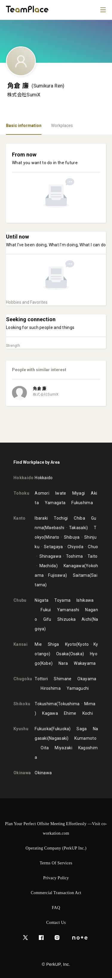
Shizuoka (66, 619)
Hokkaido (44, 477)
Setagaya (53, 546)
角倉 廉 (39, 388)
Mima (89, 703)
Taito (93, 556)
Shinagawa (50, 556)
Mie (38, 644)
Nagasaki (58, 738)
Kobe (46, 663)
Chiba (79, 518)
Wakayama (85, 663)
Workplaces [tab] (62, 125)
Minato (52, 537)
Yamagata (55, 502)
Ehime (70, 713)
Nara (63, 663)
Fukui (46, 609)
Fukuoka (43, 728)
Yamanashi (68, 609)
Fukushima (82, 502)
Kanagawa (74, 565)
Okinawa (43, 772)
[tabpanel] (56, 289)
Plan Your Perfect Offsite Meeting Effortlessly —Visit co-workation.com (56, 829)
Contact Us (56, 922)
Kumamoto (85, 738)
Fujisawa (56, 575)
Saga (81, 728)
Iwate (60, 493)
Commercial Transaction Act (56, 893)
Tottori (41, 678)
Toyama (62, 600)
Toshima (74, 556)
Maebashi (54, 527)
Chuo (93, 546)
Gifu (47, 619)
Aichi (86, 619)
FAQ (56, 907)
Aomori (42, 493)
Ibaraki (41, 518)
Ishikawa (84, 600)
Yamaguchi (78, 688)
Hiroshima (51, 688)
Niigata (41, 600)
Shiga (53, 644)
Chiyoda (75, 546)
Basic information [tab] (24, 125)
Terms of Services (56, 863)
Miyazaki (63, 747)
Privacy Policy (56, 878)
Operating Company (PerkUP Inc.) (56, 848)
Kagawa (50, 713)
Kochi (87, 713)
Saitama (81, 575)
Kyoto (70, 644)
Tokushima (45, 703)
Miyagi (78, 493)
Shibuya (72, 537)
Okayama (86, 678)
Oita (45, 747)
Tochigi (61, 518)
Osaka (62, 653)
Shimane (62, 678)
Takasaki (77, 527)
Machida (47, 565)
